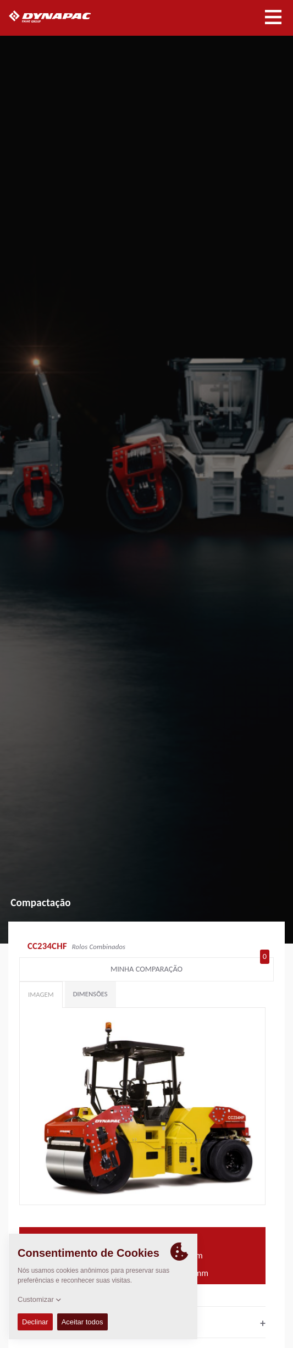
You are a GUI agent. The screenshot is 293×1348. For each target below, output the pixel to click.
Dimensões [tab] (90, 994)
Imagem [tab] (41, 994)
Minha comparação (189, 966)
